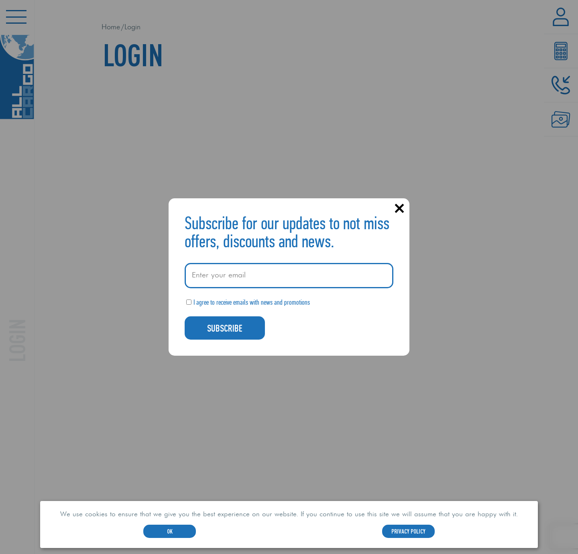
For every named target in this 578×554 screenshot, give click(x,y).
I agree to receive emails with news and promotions (251, 302)
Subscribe (224, 328)
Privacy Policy (408, 531)
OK (170, 531)
